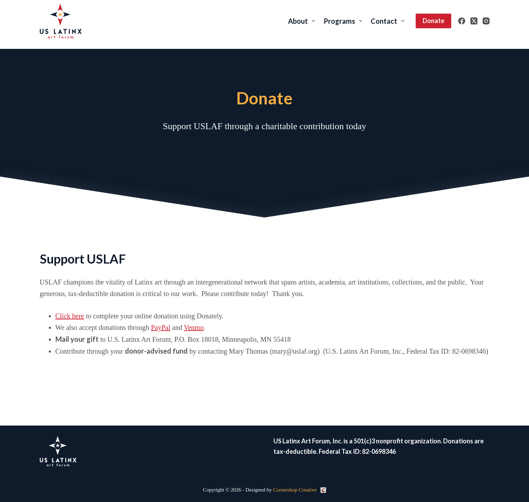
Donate (433, 20)
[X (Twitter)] (473, 20)
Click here (69, 316)
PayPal (161, 327)
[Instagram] (486, 20)
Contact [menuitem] (389, 21)
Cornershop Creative (295, 490)
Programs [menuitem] (344, 21)
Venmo (194, 327)
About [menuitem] (303, 21)
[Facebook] (461, 20)
